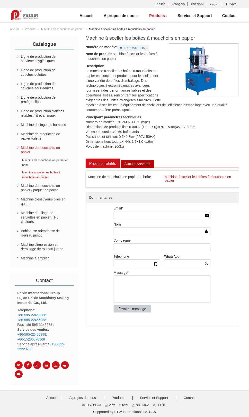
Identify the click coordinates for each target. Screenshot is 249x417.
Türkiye (231, 4)
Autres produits (137, 164)
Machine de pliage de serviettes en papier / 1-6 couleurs (39, 217)
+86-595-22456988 (31, 320)
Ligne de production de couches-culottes (38, 72)
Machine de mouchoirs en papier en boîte (119, 177)
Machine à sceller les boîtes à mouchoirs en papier (198, 178)
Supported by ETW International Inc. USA (124, 412)
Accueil (14, 29)
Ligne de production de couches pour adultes (38, 86)
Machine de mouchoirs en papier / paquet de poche (40, 188)
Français (178, 4)
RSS (123, 405)
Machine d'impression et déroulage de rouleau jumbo (42, 247)
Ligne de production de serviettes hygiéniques (38, 59)
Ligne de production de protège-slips (38, 99)
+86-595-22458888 (31, 315)
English (160, 4)
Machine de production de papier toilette (40, 136)
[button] (121, 15)
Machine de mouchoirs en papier (62, 29)
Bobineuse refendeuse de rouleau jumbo (40, 233)
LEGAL (159, 405)
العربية (214, 4)
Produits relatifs (102, 163)
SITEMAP (140, 405)
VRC (110, 405)
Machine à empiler (35, 258)
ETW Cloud (91, 405)
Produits (30, 29)
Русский (197, 4)
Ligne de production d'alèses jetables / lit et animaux (42, 113)
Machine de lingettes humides (43, 125)
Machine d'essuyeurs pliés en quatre (43, 201)
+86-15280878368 (31, 339)
